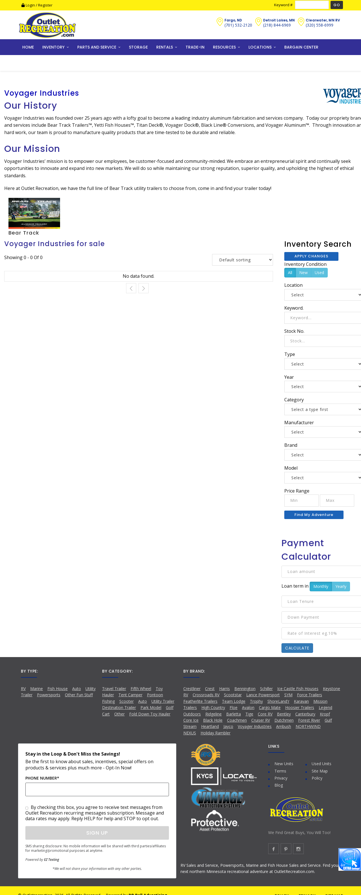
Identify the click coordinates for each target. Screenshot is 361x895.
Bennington (245, 688)
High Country (213, 707)
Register (45, 5)
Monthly (320, 586)
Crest (210, 688)
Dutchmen (284, 720)
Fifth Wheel (141, 688)
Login (28, 5)
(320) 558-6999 (319, 25)
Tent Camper (130, 694)
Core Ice (191, 720)
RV (23, 688)
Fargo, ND (233, 20)
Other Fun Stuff (79, 694)
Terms (280, 771)
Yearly (340, 586)
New (303, 272)
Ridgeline (213, 714)
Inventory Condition (305, 264)
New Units (283, 763)
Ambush (283, 726)
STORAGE (138, 47)
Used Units (321, 763)
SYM (288, 694)
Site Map (320, 771)
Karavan (301, 701)
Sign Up (97, 832)
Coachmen (237, 720)
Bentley (284, 714)
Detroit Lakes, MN (279, 20)
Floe (233, 707)
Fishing (108, 701)
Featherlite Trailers (200, 701)
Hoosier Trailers (299, 707)
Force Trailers (309, 694)
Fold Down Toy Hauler (149, 714)
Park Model (150, 707)
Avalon (248, 707)
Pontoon (155, 694)
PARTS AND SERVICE (96, 47)
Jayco (228, 726)
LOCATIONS (260, 47)
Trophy (256, 701)
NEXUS (189, 733)
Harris (224, 688)
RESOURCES (224, 47)
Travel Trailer (114, 688)
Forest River (309, 720)
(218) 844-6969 (277, 25)
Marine (36, 688)
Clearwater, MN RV (323, 20)
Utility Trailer (162, 701)
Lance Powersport (263, 694)
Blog (278, 785)
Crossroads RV (206, 694)
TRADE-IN (195, 47)
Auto (76, 688)
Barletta (233, 714)
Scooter (126, 701)
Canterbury (305, 714)
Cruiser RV (260, 720)
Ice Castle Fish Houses (297, 688)
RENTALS (164, 47)
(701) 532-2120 (238, 25)
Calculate (297, 648)
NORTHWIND (308, 726)
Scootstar (233, 694)
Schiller (266, 688)
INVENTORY (53, 47)
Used (319, 272)
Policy (317, 778)
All (290, 272)
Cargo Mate (270, 707)
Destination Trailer (119, 707)
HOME (28, 47)
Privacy (280, 778)
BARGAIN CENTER (301, 47)
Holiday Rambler (215, 733)
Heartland (210, 726)
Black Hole (213, 720)
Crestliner (192, 688)
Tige (249, 714)
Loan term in (295, 586)
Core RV (265, 714)
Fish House (57, 688)
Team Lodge (233, 701)
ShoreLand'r (278, 701)
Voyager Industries (255, 726)
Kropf (325, 714)
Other (119, 714)
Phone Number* (42, 778)
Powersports (48, 694)
